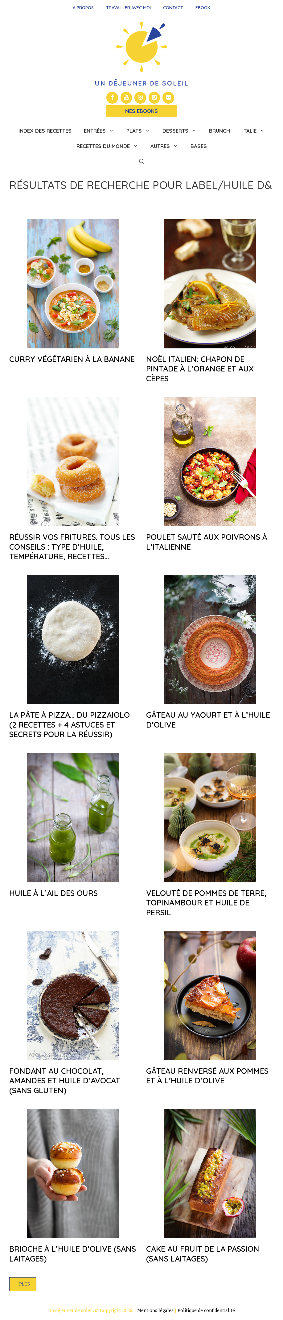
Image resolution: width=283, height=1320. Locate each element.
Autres (167, 146)
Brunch (219, 130)
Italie (256, 130)
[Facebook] (112, 98)
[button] (141, 161)
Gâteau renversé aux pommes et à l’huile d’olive (207, 1075)
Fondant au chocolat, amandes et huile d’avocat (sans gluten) (64, 1080)
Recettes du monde (110, 146)
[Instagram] (140, 98)
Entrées (102, 130)
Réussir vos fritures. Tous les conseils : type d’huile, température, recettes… (72, 546)
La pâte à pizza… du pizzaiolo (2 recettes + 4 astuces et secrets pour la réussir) (69, 724)
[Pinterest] (154, 98)
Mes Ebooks (141, 111)
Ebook (202, 7)
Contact (173, 7)
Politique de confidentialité (206, 1310)
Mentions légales (155, 1310)
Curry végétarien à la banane (72, 359)
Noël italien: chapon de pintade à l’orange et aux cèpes (200, 368)
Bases (199, 146)
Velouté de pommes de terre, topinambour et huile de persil (206, 902)
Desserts (182, 130)
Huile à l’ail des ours (53, 893)
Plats (141, 130)
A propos (83, 7)
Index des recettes (45, 130)
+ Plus (23, 1284)
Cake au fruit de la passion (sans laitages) (202, 1253)
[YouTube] (126, 98)
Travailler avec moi (128, 7)
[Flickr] (168, 98)
